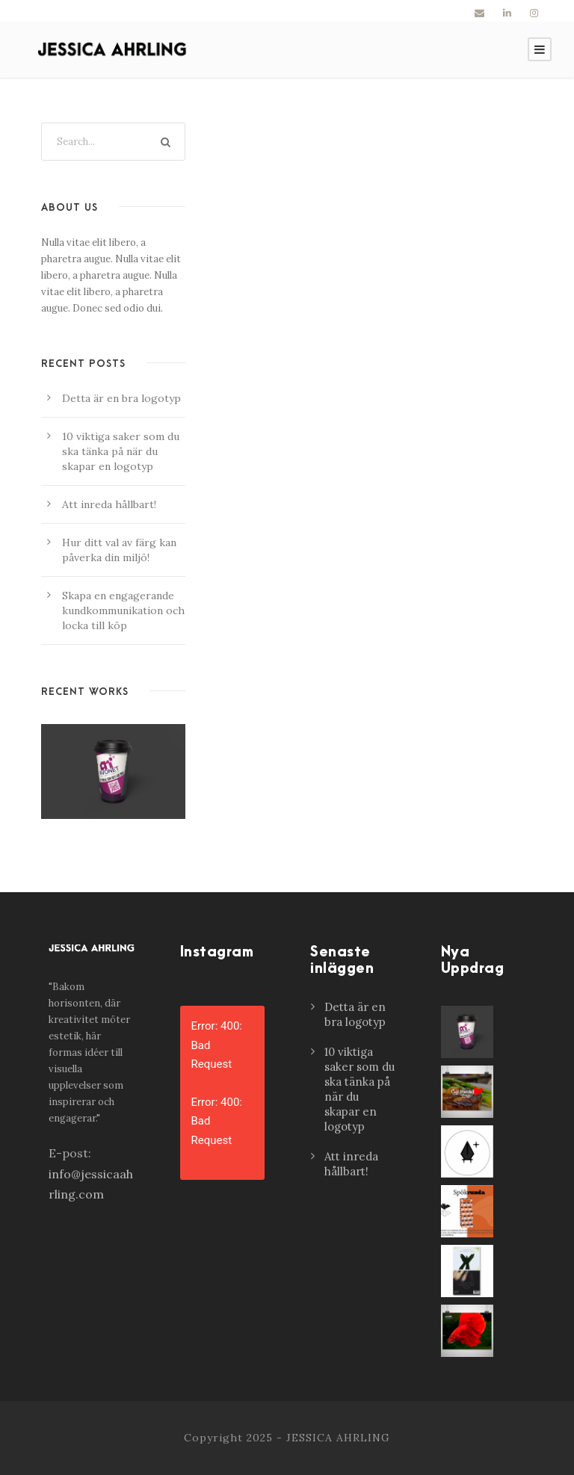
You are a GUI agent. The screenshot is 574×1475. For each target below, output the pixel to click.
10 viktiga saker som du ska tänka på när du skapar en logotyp (120, 451)
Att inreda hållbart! (109, 504)
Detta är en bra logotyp (121, 398)
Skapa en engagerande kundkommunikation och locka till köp (123, 610)
